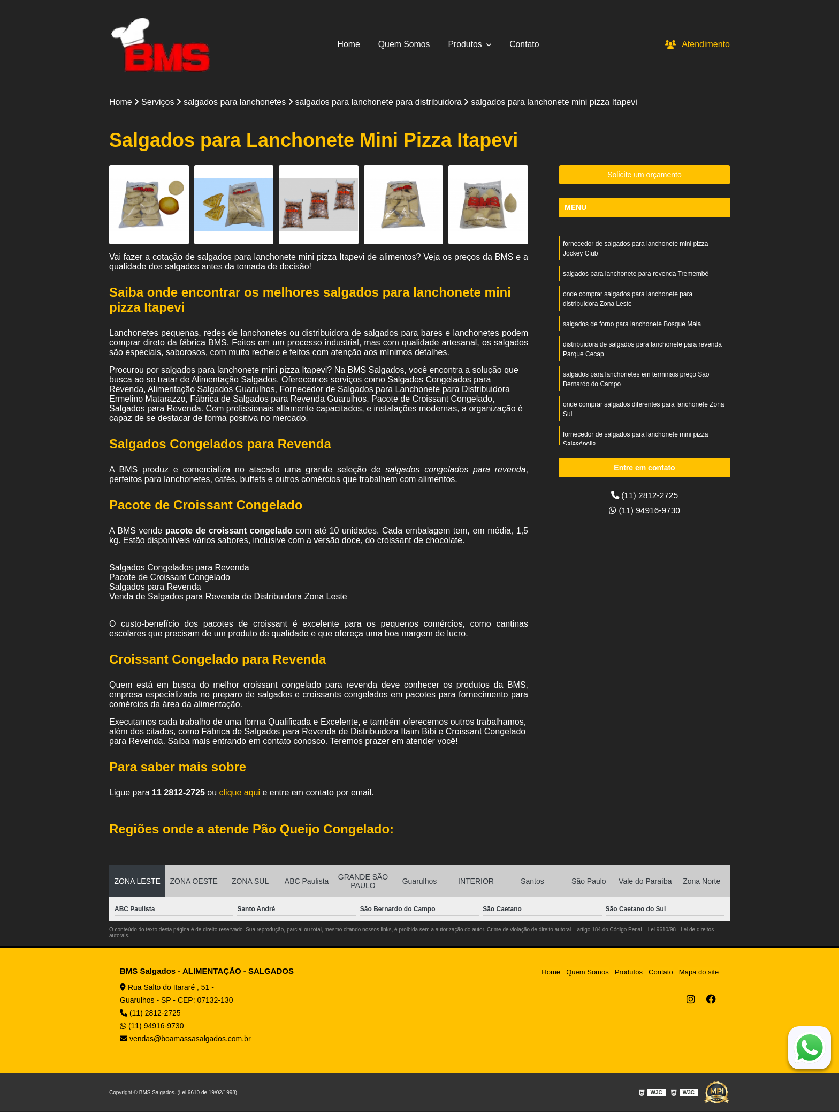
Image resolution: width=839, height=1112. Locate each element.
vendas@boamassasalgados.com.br (185, 1039)
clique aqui (240, 793)
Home (348, 44)
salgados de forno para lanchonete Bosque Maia (632, 324)
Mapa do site (699, 972)
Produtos (466, 44)
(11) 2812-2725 (645, 495)
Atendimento (697, 44)
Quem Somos (404, 44)
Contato (525, 44)
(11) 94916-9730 (644, 510)
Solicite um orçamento (644, 174)
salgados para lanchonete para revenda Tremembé (635, 273)
